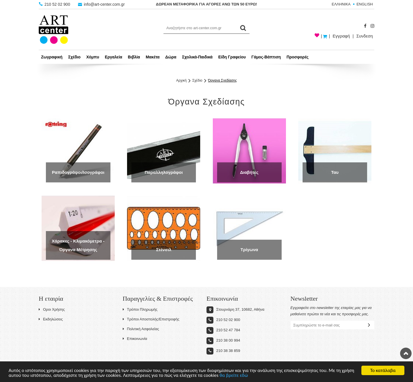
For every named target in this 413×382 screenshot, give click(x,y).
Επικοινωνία (135, 338)
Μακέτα (152, 57)
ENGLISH (364, 4)
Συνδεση (364, 36)
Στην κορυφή (406, 353)
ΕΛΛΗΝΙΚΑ (341, 4)
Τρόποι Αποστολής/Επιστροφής (151, 319)
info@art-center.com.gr (101, 4)
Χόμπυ (92, 57)
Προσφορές (298, 57)
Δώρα (170, 57)
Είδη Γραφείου (232, 57)
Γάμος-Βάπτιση (266, 57)
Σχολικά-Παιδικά (197, 57)
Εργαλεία (113, 57)
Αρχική (181, 80)
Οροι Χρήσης (52, 309)
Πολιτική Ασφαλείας (141, 329)
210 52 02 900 (55, 4)
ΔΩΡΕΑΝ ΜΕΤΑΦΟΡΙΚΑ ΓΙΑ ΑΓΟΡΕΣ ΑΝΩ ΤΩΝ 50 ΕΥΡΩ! (206, 4)
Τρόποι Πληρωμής (140, 309)
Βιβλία (134, 57)
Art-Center (53, 29)
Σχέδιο (74, 57)
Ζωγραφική (52, 57)
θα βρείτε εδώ (234, 376)
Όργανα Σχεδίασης (222, 80)
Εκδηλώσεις (51, 319)
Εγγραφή (341, 36)
